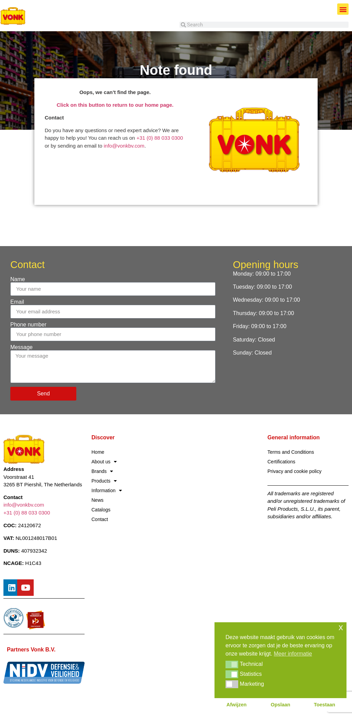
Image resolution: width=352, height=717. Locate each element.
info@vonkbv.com (124, 146)
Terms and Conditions (290, 452)
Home (97, 452)
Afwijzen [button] (236, 704)
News (97, 500)
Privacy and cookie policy (294, 471)
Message (21, 347)
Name (17, 279)
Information (106, 490)
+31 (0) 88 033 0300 (159, 138)
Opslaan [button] (280, 704)
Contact (99, 519)
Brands (102, 471)
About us (104, 461)
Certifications (281, 461)
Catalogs (100, 509)
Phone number (28, 324)
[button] (343, 9)
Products (104, 481)
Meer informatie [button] (293, 654)
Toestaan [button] (324, 704)
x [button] (341, 627)
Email (17, 302)
